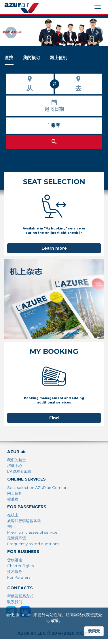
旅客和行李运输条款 (24, 520)
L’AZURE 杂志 (19, 471)
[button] (8, 32)
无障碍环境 (16, 538)
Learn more (54, 248)
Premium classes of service (32, 532)
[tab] (9, 58)
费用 (11, 526)
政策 (55, 620)
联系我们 (14, 601)
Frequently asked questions (33, 543)
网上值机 (14, 493)
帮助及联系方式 (20, 596)
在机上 (12, 515)
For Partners (18, 577)
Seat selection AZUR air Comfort (37, 487)
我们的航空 (16, 459)
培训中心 (14, 465)
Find (54, 418)
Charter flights (20, 565)
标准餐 (12, 499)
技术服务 (14, 571)
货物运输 (14, 560)
